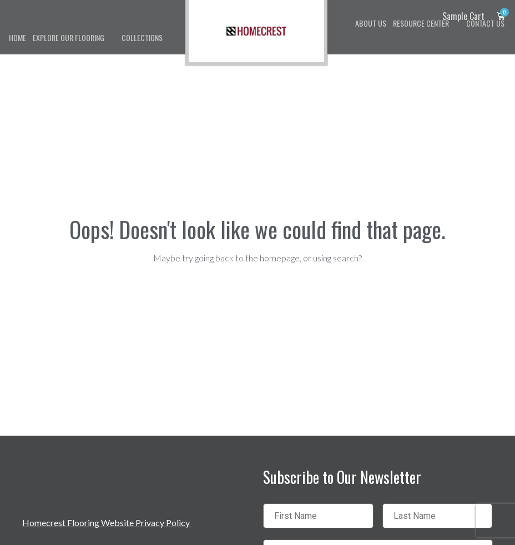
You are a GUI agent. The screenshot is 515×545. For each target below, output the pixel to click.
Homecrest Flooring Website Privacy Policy (106, 522)
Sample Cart (463, 16)
